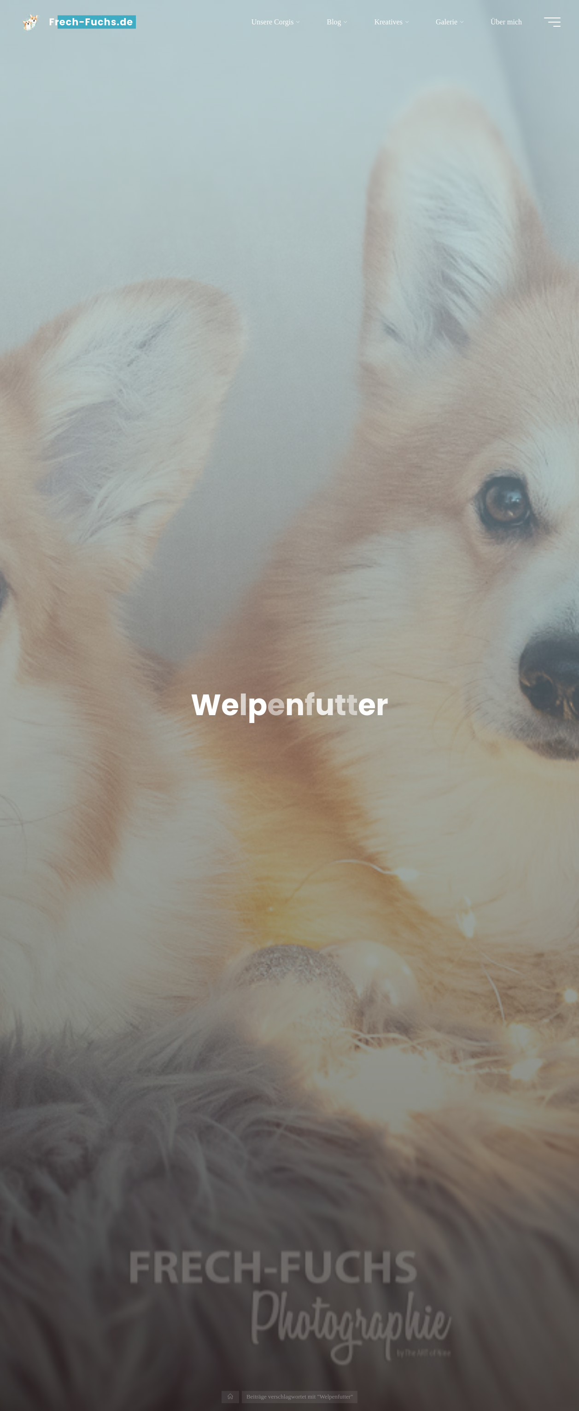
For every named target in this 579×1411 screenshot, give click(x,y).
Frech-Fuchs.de (91, 22)
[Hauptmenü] (552, 22)
